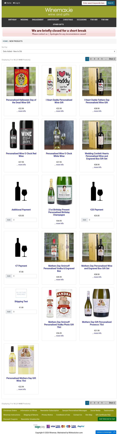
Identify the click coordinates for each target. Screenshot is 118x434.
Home (7, 3)
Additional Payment (21, 209)
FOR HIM (104, 20)
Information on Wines (28, 410)
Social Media (95, 410)
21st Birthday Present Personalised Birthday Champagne (59, 212)
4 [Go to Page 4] (98, 59)
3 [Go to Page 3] (94, 59)
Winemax (53, 433)
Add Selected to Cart (107, 419)
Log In (16, 3)
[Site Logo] (59, 12)
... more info (21, 111)
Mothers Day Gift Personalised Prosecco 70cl (97, 323)
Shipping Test (21, 301)
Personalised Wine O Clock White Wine (59, 154)
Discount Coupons (10, 419)
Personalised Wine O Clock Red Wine (21, 154)
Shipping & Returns (31, 415)
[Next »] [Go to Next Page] (112, 59)
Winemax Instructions (11, 415)
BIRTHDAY (12, 20)
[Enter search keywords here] (94, 3)
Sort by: (4, 47)
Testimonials (109, 410)
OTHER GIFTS (58, 24)
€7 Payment (21, 266)
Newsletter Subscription (49, 410)
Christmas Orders (10, 410)
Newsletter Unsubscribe (30, 419)
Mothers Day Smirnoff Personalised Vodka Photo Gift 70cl (59, 324)
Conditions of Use (63, 415)
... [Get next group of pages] (106, 59)
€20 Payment (96, 209)
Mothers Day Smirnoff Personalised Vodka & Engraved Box (59, 268)
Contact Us (77, 415)
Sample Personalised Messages (74, 410)
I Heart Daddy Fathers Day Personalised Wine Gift (96, 101)
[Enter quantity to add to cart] (24, 220)
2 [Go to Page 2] (90, 59)
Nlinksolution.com (76, 433)
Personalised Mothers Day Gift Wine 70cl (21, 379)
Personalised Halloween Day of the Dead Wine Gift (21, 101)
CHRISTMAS (68, 20)
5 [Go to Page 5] (101, 59)
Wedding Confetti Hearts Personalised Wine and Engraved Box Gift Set (97, 156)
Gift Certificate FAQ (103, 415)
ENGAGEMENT (38, 20)
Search (110, 3)
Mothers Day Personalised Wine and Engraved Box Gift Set (96, 267)
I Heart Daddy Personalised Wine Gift (59, 101)
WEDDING (24, 20)
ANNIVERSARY (53, 20)
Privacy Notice (47, 415)
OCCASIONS (82, 20)
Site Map (88, 415)
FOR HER (94, 20)
